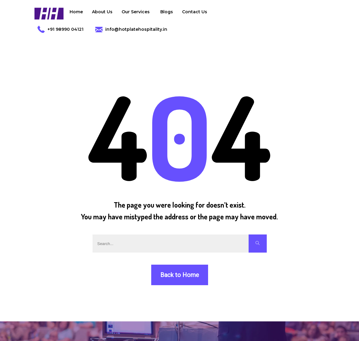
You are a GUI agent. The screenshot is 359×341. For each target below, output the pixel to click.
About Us (102, 11)
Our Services (136, 13)
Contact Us (194, 11)
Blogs (166, 11)
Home (76, 11)
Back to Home (179, 275)
